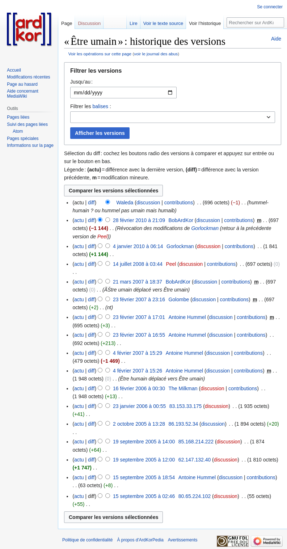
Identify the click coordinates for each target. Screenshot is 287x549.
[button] (172, 72)
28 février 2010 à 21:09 (139, 220)
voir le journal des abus (156, 53)
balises (100, 106)
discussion (148, 202)
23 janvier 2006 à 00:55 (139, 406)
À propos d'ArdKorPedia (140, 539)
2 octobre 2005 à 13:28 (139, 424)
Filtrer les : (90, 106)
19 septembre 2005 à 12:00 (144, 460)
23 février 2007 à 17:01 (139, 317)
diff (91, 202)
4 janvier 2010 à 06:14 (138, 246)
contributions (178, 202)
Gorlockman (204, 228)
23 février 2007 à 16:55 (139, 335)
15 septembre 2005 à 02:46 (144, 496)
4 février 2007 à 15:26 (137, 371)
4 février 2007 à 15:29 (137, 353)
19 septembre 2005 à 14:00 (144, 441)
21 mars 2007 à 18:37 (137, 282)
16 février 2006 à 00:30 (139, 388)
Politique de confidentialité (87, 539)
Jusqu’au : (81, 82)
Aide (276, 39)
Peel (102, 236)
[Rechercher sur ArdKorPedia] (255, 22)
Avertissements (183, 539)
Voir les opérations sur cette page (99, 53)
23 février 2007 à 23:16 (139, 299)
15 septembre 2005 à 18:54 (144, 477)
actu (79, 220)
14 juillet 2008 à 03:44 (138, 264)
